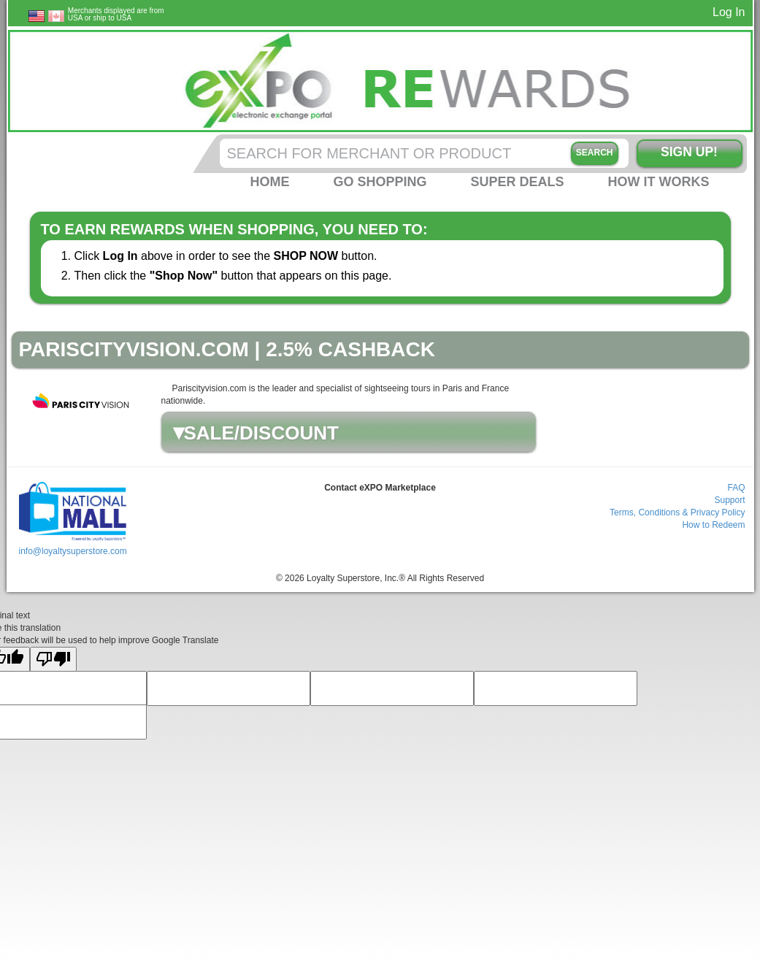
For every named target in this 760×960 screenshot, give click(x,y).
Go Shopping (379, 181)
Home (269, 181)
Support (729, 500)
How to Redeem (713, 525)
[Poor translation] (53, 659)
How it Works (659, 181)
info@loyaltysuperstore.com (72, 551)
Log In (729, 12)
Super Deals (517, 181)
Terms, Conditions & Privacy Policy (677, 512)
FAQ (736, 488)
